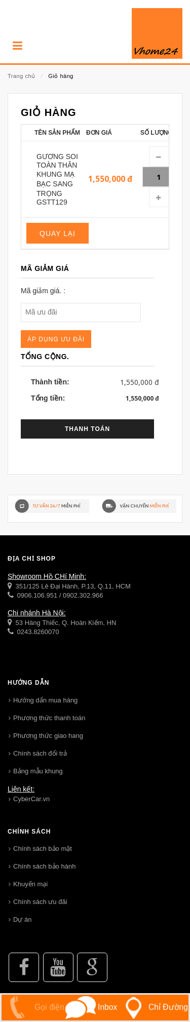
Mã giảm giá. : (43, 291)
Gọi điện (33, 1007)
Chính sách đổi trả (40, 753)
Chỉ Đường (153, 1007)
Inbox (91, 1007)
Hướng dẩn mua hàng (45, 700)
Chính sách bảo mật (42, 848)
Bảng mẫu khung (38, 771)
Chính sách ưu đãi (40, 902)
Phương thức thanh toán (49, 718)
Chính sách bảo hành (44, 866)
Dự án (22, 919)
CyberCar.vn (31, 799)
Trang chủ (21, 76)
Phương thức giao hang (48, 735)
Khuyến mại (30, 884)
